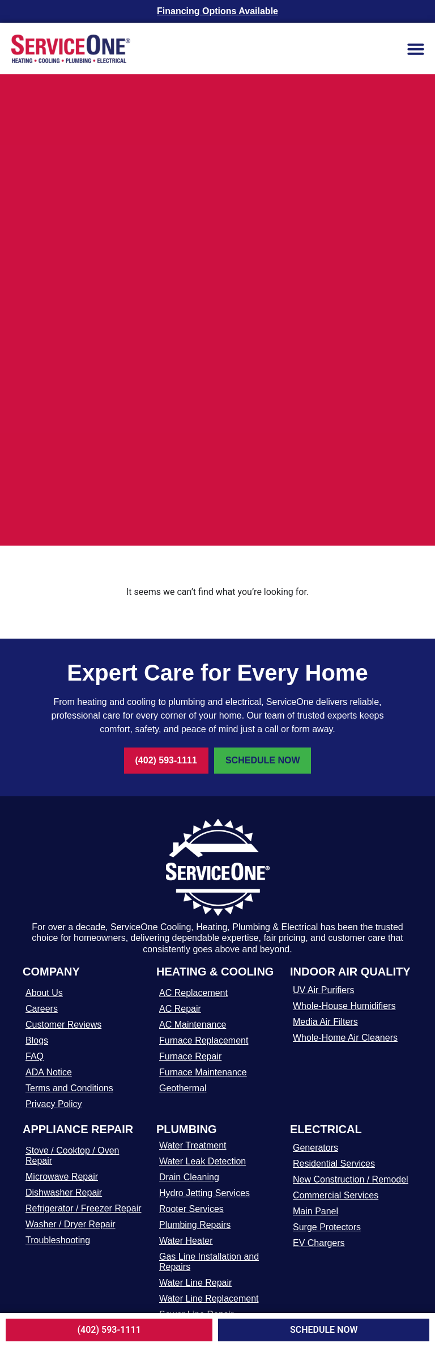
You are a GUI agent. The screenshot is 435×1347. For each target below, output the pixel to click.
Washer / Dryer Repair (70, 1224)
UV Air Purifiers (323, 990)
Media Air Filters (325, 1022)
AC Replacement (193, 993)
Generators (315, 1147)
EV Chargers (319, 1243)
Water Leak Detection (202, 1161)
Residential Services (334, 1163)
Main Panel (315, 1211)
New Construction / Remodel (350, 1179)
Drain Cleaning (189, 1177)
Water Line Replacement (209, 1298)
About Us (44, 993)
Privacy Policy (53, 1104)
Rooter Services (191, 1209)
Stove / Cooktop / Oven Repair (72, 1156)
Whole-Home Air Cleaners (345, 1037)
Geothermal (183, 1088)
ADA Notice (48, 1072)
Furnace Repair (190, 1056)
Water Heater (186, 1240)
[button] (415, 48)
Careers (41, 1009)
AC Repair (180, 1009)
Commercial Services (335, 1195)
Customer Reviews (63, 1024)
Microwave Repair (61, 1176)
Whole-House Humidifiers (344, 1006)
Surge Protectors (327, 1227)
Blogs (36, 1040)
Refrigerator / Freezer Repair (83, 1208)
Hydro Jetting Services (204, 1193)
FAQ (34, 1056)
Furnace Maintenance (203, 1072)
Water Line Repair (195, 1282)
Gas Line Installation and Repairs (209, 1262)
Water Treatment (193, 1145)
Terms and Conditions (69, 1088)
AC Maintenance (192, 1024)
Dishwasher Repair (63, 1192)
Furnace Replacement (203, 1040)
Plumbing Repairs (195, 1225)
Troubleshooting (57, 1240)
